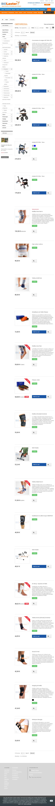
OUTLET (3, 15)
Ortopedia (5, 69)
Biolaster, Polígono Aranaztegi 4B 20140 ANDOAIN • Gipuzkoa (35, 772)
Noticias (34, 9)
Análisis (20, 12)
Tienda (49, 9)
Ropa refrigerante (4, 107)
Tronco (6, 71)
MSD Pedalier (35, 447)
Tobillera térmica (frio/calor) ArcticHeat (41, 617)
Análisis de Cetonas (5, 57)
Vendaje (35, 12)
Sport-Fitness (5, 12)
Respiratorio (40, 12)
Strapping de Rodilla (37, 685)
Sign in (52, 0)
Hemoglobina (6, 53)
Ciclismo (22, 9)
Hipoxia (13, 9)
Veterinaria (4, 123)
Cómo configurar (27, 804)
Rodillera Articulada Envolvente (39, 413)
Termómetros (6, 90)
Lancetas (5, 49)
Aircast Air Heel (35, 651)
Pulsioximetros (6, 93)
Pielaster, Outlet (36, 380)
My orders (14, 770)
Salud (16, 12)
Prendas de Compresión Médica (5, 64)
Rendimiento (28, 9)
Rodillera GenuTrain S (37, 211)
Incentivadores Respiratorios (6, 42)
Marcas (4, 125)
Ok (51, 800)
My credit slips (15, 773)
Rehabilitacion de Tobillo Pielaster (40, 312)
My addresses (15, 775)
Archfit (4, 38)
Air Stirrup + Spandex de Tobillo (39, 583)
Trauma (18, 9)
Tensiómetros (6, 88)
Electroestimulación (6, 47)
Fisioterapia (29, 12)
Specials (5, 133)
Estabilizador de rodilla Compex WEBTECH (42, 515)
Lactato (5, 51)
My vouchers (14, 779)
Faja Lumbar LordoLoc (37, 244)
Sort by (16, 27)
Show (32, 27)
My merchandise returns (17, 771)
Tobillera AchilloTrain (37, 278)
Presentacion (8, 9)
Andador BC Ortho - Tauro (38, 74)
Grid (50, 28)
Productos (42, 9)
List (53, 28)
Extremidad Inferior (7, 78)
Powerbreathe (6, 95)
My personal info (15, 777)
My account (15, 767)
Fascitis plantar (6, 83)
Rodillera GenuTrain (37, 346)
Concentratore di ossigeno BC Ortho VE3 (42, 40)
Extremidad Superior (7, 74)
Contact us (42, 0)
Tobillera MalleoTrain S (37, 481)
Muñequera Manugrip (37, 719)
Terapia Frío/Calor (4, 111)
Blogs (38, 9)
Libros (24, 12)
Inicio (3, 9)
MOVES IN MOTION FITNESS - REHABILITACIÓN (6, 100)
